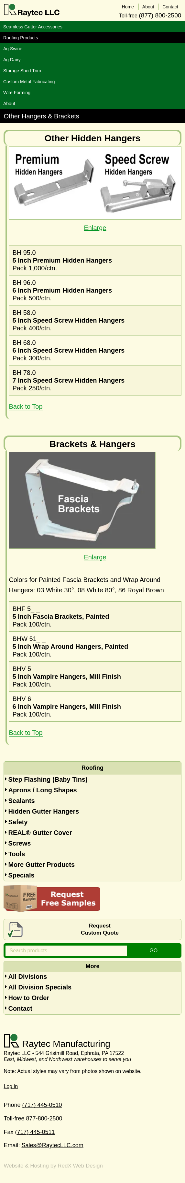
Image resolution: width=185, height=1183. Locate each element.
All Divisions (27, 976)
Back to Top (25, 406)
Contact (20, 1008)
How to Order (28, 997)
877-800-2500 (44, 1118)
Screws (19, 843)
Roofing (92, 768)
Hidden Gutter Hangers (43, 811)
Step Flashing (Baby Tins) (47, 779)
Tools (16, 853)
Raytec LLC (32, 10)
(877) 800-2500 (160, 15)
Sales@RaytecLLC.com (52, 1145)
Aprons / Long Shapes (42, 790)
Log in (11, 1086)
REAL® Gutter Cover (40, 832)
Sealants (21, 800)
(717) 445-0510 (42, 1105)
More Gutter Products (41, 864)
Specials (21, 875)
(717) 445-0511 (35, 1132)
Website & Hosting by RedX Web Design (53, 1166)
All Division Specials (39, 987)
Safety (17, 822)
